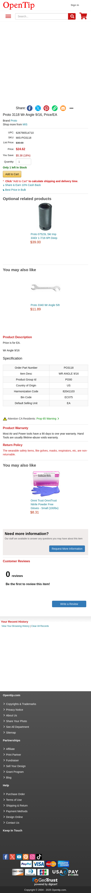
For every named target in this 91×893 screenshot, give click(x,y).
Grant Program (15, 771)
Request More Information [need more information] (67, 548)
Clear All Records (40, 626)
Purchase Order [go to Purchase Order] (15, 794)
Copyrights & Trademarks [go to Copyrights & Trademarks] (21, 704)
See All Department (7, 16)
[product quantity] (23, 162)
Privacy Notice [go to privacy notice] (14, 709)
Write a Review (69, 603)
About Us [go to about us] (11, 715)
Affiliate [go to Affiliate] (10, 748)
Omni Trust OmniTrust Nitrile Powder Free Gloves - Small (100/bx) (45, 504)
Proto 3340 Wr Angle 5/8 (45, 305)
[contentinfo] (19, 5)
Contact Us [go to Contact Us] (12, 822)
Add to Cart (12, 174)
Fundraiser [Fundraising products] (12, 760)
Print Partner (13, 754)
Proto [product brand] (14, 120)
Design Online (14, 817)
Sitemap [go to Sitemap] (11, 732)
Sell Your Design (16, 766)
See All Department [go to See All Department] (17, 726)
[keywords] (41, 16)
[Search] (72, 16)
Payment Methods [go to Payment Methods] (17, 811)
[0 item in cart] (83, 17)
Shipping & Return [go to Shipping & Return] (17, 805)
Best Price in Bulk (14, 189)
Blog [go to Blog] (8, 777)
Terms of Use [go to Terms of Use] (14, 799)
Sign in (75, 5)
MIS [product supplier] (25, 124)
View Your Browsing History (15, 626)
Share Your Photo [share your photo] (16, 721)
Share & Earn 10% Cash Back (22, 185)
